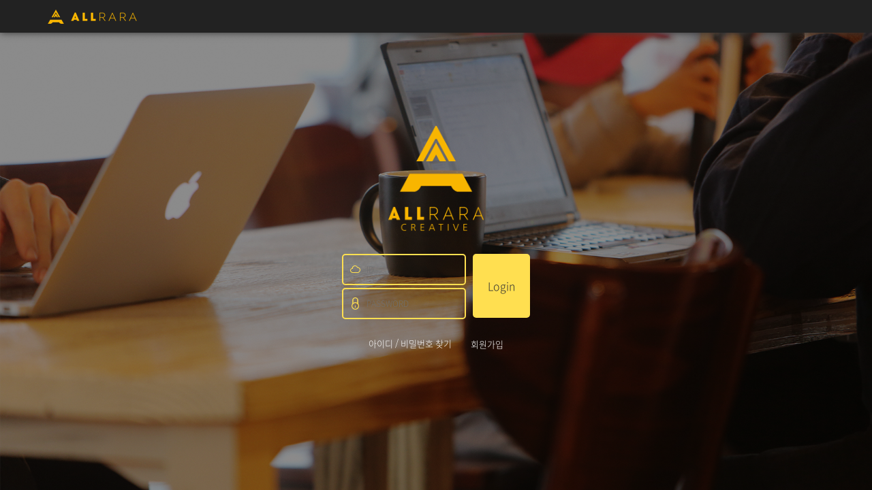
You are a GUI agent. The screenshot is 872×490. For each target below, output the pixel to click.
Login (501, 286)
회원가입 (487, 344)
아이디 (381, 343)
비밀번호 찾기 (426, 343)
